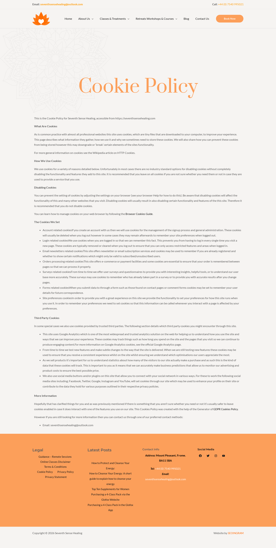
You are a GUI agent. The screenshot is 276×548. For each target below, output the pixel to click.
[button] (230, 19)
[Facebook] (200, 456)
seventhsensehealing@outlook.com (61, 4)
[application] (95, 18)
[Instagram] (216, 456)
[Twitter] (208, 456)
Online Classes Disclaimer (55, 462)
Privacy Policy (43, 472)
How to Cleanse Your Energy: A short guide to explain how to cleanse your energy (110, 478)
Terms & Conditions (46, 467)
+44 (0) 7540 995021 (231, 4)
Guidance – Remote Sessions (54, 456)
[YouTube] (223, 456)
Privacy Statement (66, 472)
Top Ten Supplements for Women (110, 489)
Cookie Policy (69, 467)
